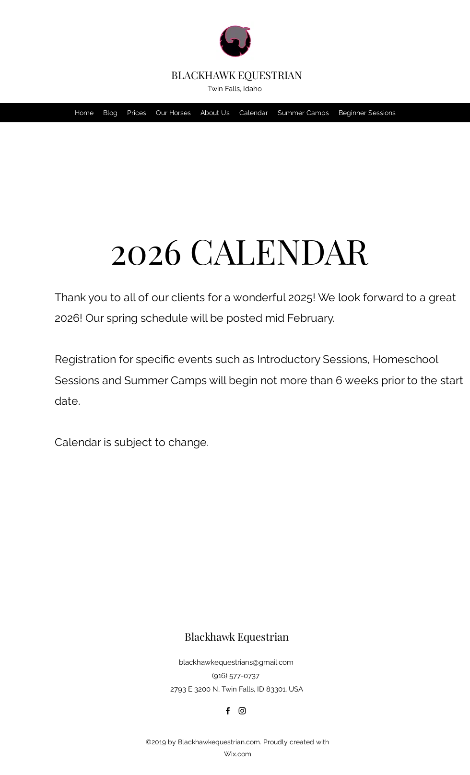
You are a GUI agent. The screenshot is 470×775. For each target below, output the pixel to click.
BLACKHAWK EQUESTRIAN (236, 75)
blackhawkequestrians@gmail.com (236, 662)
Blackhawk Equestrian (237, 636)
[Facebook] (228, 711)
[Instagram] (242, 711)
